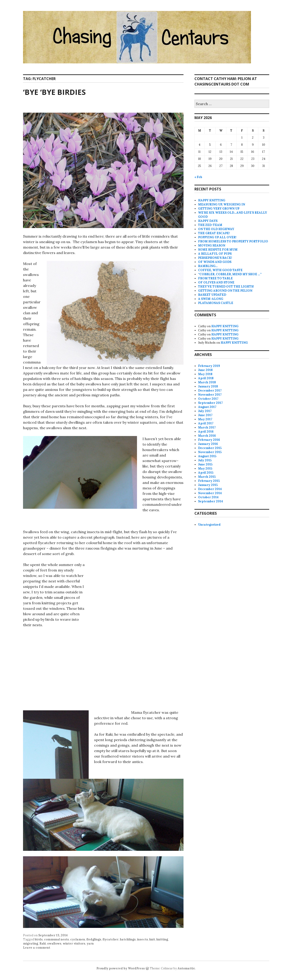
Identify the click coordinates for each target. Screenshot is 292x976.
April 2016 (206, 431)
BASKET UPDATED (212, 295)
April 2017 (205, 423)
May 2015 (205, 468)
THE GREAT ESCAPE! (214, 233)
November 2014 (210, 493)
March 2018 (207, 382)
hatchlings (128, 939)
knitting (162, 939)
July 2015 (205, 460)
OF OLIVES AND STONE (216, 282)
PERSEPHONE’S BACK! (215, 258)
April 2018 (206, 378)
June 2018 (205, 370)
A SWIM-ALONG (210, 299)
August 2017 (207, 407)
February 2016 (209, 440)
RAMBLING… (208, 266)
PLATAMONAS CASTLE (215, 303)
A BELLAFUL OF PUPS (215, 254)
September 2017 (210, 403)
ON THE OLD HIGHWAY (216, 229)
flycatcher (111, 939)
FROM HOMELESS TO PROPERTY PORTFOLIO (233, 241)
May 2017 (205, 419)
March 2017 (207, 427)
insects (142, 939)
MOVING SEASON (211, 245)
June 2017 (205, 415)
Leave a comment (36, 948)
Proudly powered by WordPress (120, 968)
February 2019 (209, 366)
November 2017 (210, 395)
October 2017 (208, 399)
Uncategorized (209, 525)
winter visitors (74, 943)
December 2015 (210, 448)
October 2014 (208, 497)
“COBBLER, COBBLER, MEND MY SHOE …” (229, 274)
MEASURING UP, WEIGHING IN (221, 204)
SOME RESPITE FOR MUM (218, 250)
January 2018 (208, 386)
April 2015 (205, 473)
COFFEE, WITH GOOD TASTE (220, 270)
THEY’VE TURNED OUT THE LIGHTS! (226, 286)
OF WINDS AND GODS (214, 262)
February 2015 (209, 481)
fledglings (93, 939)
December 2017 (210, 390)
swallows (54, 943)
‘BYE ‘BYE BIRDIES (54, 92)
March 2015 (207, 477)
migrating (30, 943)
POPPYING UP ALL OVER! (217, 237)
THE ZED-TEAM (210, 225)
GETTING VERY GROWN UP (218, 208)
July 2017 (205, 411)
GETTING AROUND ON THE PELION (225, 291)
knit (152, 939)
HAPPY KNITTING (211, 200)
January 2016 (208, 444)
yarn (90, 943)
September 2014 (210, 501)
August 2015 (207, 456)
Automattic (186, 968)
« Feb (198, 177)
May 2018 (205, 374)
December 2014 (210, 489)
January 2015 (208, 485)
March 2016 (207, 436)
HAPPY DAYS (207, 221)
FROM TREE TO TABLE (215, 278)
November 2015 (210, 452)
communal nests (56, 939)
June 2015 (205, 464)
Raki (42, 943)
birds (39, 939)
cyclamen (77, 939)
